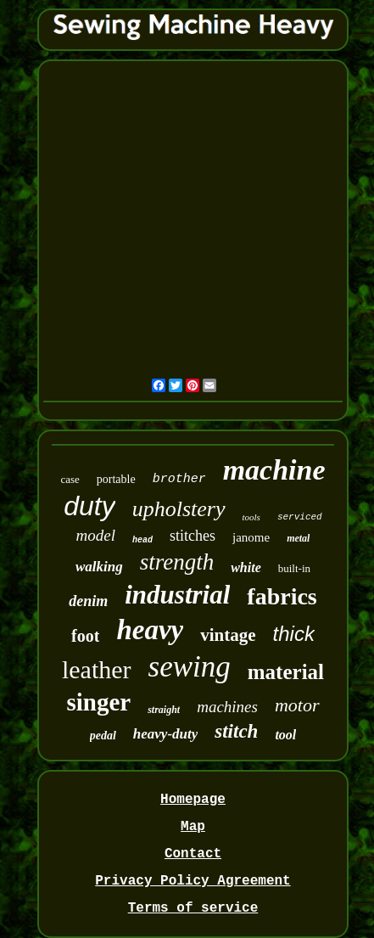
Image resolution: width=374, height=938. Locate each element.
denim (88, 601)
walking (99, 567)
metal (298, 538)
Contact (193, 854)
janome (251, 537)
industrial (177, 594)
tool (285, 734)
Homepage (193, 799)
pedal (103, 735)
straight (164, 710)
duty (89, 506)
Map (193, 826)
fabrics (281, 596)
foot (85, 635)
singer (98, 702)
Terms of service (193, 908)
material (286, 671)
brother (179, 479)
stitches (192, 535)
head (142, 540)
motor (297, 705)
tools (251, 517)
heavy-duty (165, 734)
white (246, 567)
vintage (227, 635)
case (69, 479)
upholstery (179, 509)
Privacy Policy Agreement (192, 881)
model (95, 535)
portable (116, 479)
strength (177, 562)
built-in (294, 568)
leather (96, 669)
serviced (299, 517)
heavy (149, 630)
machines (227, 707)
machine (274, 470)
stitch (236, 731)
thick (294, 633)
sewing (189, 666)
